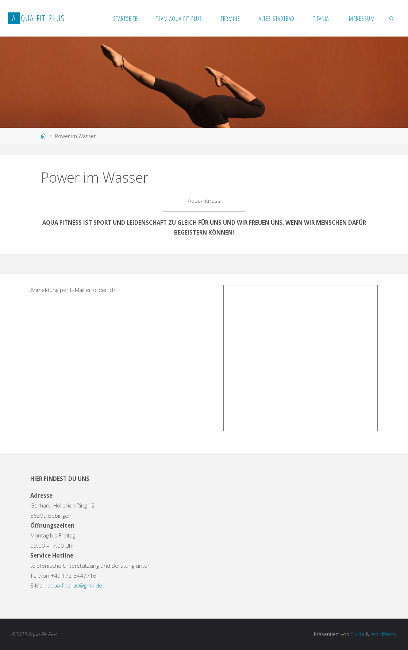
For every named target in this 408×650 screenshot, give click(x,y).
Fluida (356, 634)
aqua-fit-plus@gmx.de (74, 585)
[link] (392, 18)
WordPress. (384, 634)
